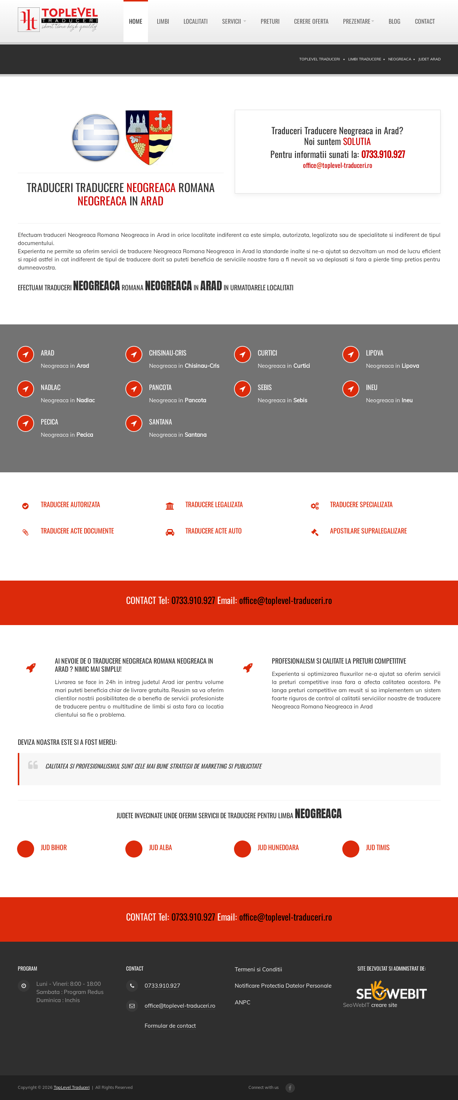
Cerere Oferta (311, 21)
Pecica (49, 421)
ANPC (242, 1002)
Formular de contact (170, 1025)
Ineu (372, 387)
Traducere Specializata (361, 504)
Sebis (265, 387)
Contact (425, 21)
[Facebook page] (290, 1088)
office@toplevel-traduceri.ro (285, 600)
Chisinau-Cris (168, 352)
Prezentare (358, 21)
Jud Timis (378, 847)
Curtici (267, 352)
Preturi (270, 21)
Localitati (196, 21)
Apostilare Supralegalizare (368, 530)
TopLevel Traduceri (72, 1087)
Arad (47, 352)
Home (135, 21)
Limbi (163, 21)
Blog (395, 21)
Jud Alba (160, 847)
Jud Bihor (54, 847)
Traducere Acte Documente (77, 530)
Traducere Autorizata (70, 504)
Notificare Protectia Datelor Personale (283, 985)
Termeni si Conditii (258, 969)
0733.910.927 (193, 600)
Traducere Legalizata (214, 504)
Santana (160, 421)
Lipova (374, 352)
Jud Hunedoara (278, 847)
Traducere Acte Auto (213, 530)
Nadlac (50, 387)
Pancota (160, 387)
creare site (384, 1004)
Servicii (234, 21)
